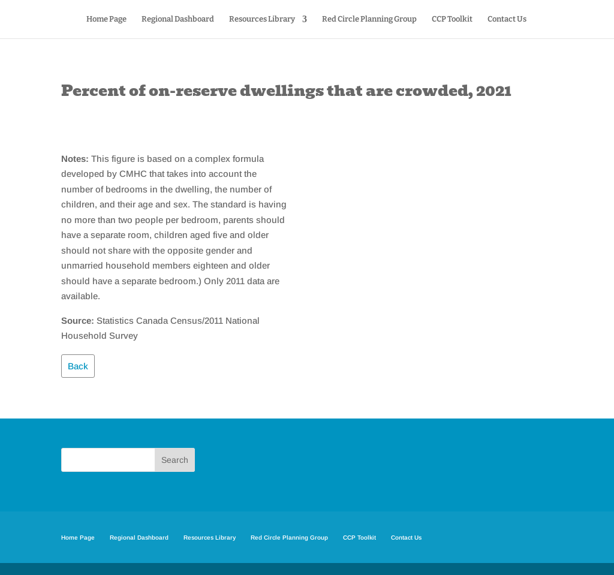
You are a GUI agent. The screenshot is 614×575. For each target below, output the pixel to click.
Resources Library (262, 19)
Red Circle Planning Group (369, 19)
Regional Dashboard (178, 19)
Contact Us (506, 19)
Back (78, 366)
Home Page (106, 19)
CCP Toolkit (452, 19)
